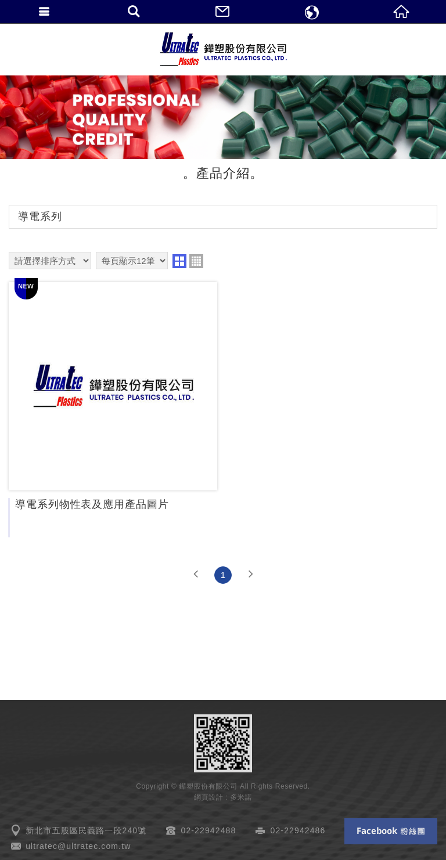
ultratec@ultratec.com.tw (78, 846)
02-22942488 (208, 830)
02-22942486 (298, 830)
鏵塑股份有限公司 (223, 49)
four (196, 261)
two (179, 261)
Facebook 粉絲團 (390, 831)
